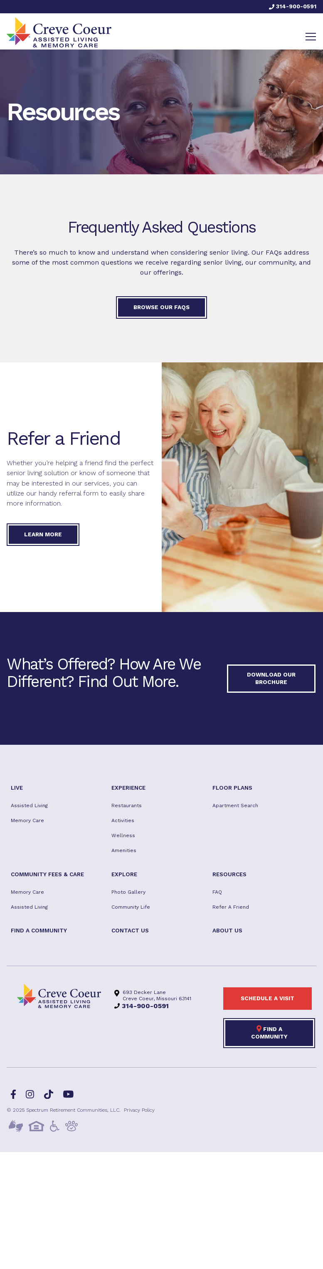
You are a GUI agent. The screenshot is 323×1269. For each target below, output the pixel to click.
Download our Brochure (271, 678)
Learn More (43, 534)
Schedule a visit (267, 998)
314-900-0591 (292, 6)
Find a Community (269, 1032)
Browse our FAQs (161, 307)
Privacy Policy (139, 1110)
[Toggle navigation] (310, 36)
